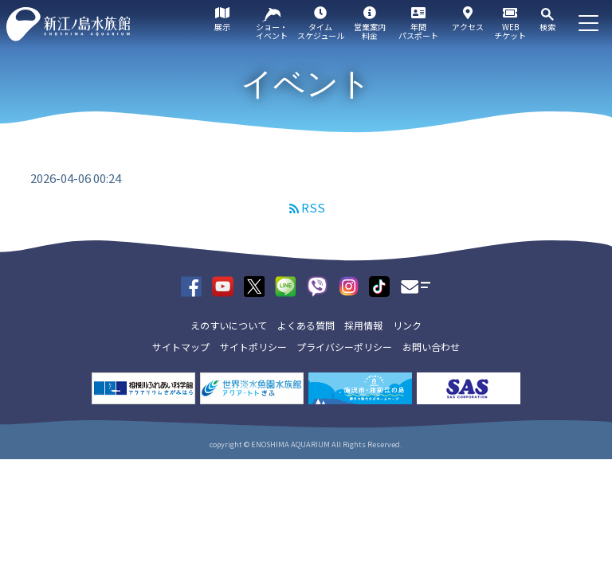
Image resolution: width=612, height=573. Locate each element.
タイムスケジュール (320, 31)
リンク (407, 325)
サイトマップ (181, 346)
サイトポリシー (253, 346)
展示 (222, 27)
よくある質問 (306, 325)
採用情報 (363, 325)
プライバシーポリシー (344, 346)
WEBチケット (510, 31)
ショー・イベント (272, 31)
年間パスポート (418, 31)
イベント (306, 83)
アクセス (468, 27)
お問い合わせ (431, 346)
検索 (547, 27)
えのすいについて (228, 325)
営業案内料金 (370, 31)
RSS (313, 207)
